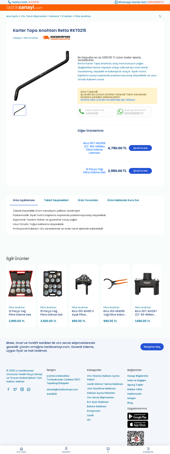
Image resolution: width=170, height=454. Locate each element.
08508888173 (156, 2)
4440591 (34, 2)
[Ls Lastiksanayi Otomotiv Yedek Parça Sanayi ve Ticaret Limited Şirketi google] (137, 419)
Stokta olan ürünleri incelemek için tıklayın (108, 100)
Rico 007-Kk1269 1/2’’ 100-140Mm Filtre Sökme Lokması (94, 148)
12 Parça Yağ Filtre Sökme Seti (94, 170)
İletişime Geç (152, 347)
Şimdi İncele (140, 148)
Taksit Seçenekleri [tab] (56, 200)
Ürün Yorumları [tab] (88, 200)
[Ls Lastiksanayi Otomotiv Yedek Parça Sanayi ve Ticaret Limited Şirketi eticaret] (145, 441)
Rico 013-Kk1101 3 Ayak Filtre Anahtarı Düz (83, 313)
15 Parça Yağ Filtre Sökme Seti (51, 313)
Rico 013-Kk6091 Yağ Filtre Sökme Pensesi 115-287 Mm (114, 313)
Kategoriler (148, 450)
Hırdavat (54, 16)
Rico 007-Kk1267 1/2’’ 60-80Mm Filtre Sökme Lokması (146, 313)
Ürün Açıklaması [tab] (24, 200)
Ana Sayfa (21, 450)
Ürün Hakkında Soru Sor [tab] (123, 200)
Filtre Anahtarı (83, 16)
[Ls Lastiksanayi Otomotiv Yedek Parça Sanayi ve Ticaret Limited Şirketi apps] (137, 427)
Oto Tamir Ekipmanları (34, 16)
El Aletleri (67, 16)
